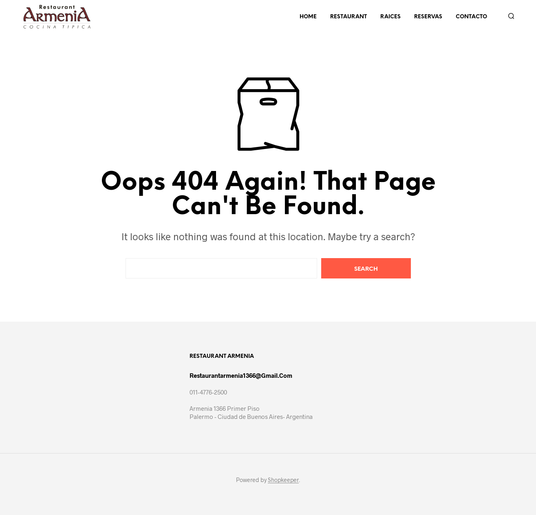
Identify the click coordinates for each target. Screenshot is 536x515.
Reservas (428, 17)
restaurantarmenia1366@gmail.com (241, 375)
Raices (390, 17)
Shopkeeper (283, 480)
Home (308, 17)
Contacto (471, 17)
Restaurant (348, 17)
